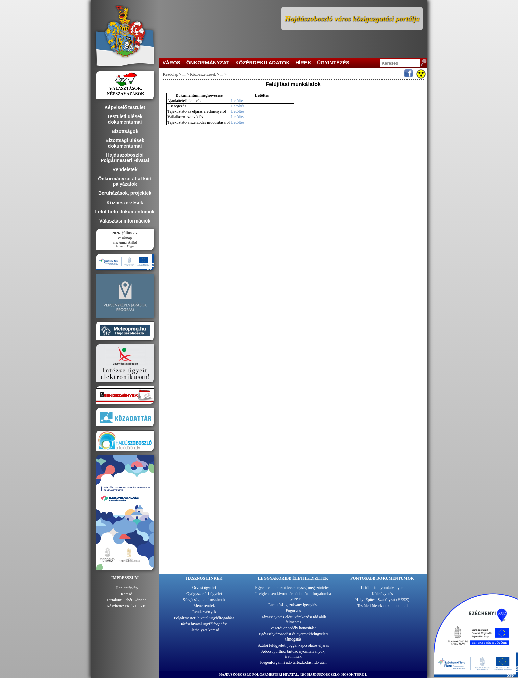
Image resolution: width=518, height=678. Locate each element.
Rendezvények (204, 611)
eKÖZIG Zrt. (135, 606)
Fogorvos (293, 610)
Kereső (126, 594)
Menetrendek (204, 605)
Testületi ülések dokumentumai (382, 605)
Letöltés (237, 100)
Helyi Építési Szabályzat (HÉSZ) (382, 599)
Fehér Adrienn (135, 600)
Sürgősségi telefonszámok (204, 599)
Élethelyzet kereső (204, 630)
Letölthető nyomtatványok (382, 587)
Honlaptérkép (127, 587)
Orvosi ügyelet (204, 587)
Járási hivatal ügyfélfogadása (204, 624)
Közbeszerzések (203, 74)
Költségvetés (382, 593)
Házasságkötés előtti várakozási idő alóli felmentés (293, 619)
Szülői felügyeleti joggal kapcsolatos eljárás (293, 645)
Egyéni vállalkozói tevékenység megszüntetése (293, 587)
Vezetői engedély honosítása (293, 628)
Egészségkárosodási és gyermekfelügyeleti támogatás (293, 637)
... (184, 74)
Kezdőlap (170, 74)
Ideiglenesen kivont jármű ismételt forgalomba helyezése (293, 596)
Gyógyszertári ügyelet (204, 593)
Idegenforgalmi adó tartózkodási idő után (293, 662)
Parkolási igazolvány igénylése (293, 604)
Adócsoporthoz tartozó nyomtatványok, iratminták (293, 654)
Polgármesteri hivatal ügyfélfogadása (204, 618)
